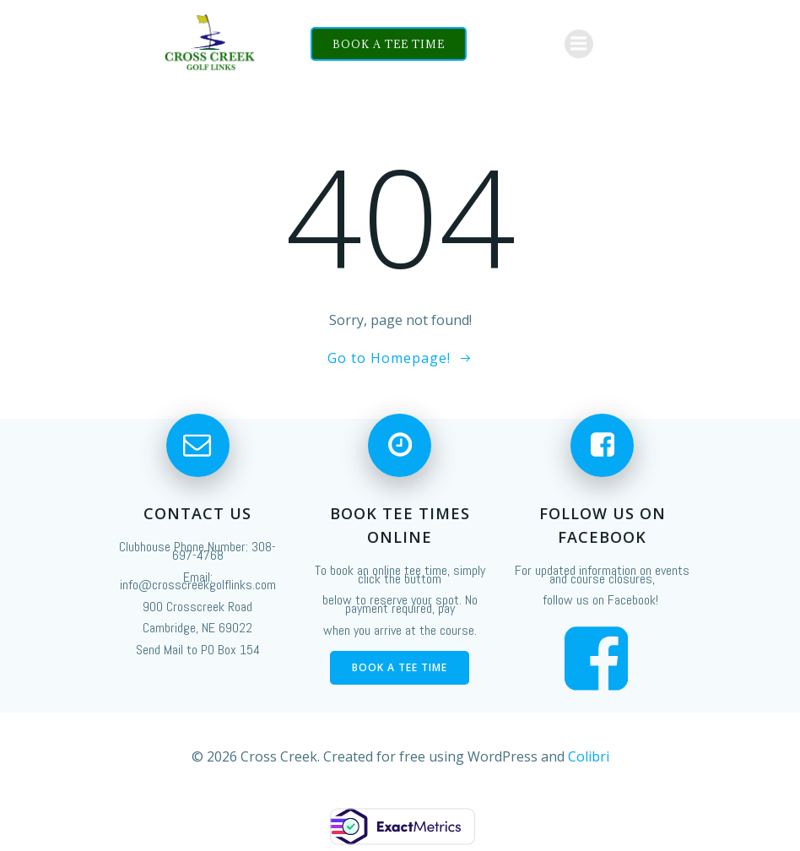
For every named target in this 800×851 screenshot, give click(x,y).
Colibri (588, 756)
